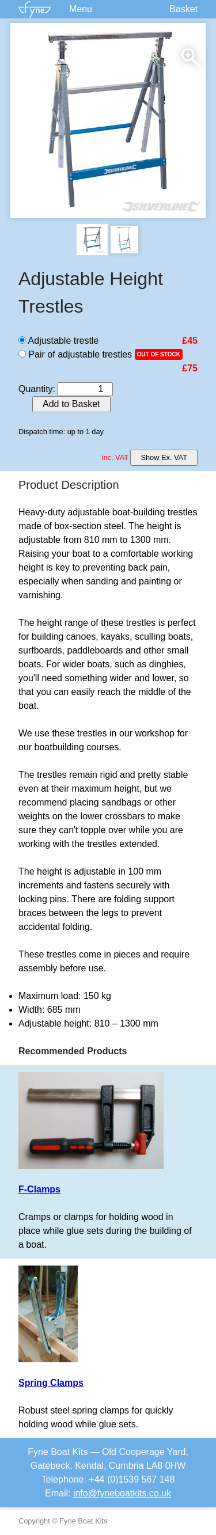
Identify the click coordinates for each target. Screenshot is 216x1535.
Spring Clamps (51, 1383)
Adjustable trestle (58, 340)
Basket (183, 9)
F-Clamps (39, 1189)
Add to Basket (71, 404)
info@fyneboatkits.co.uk (122, 1493)
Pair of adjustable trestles (75, 354)
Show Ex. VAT (164, 457)
